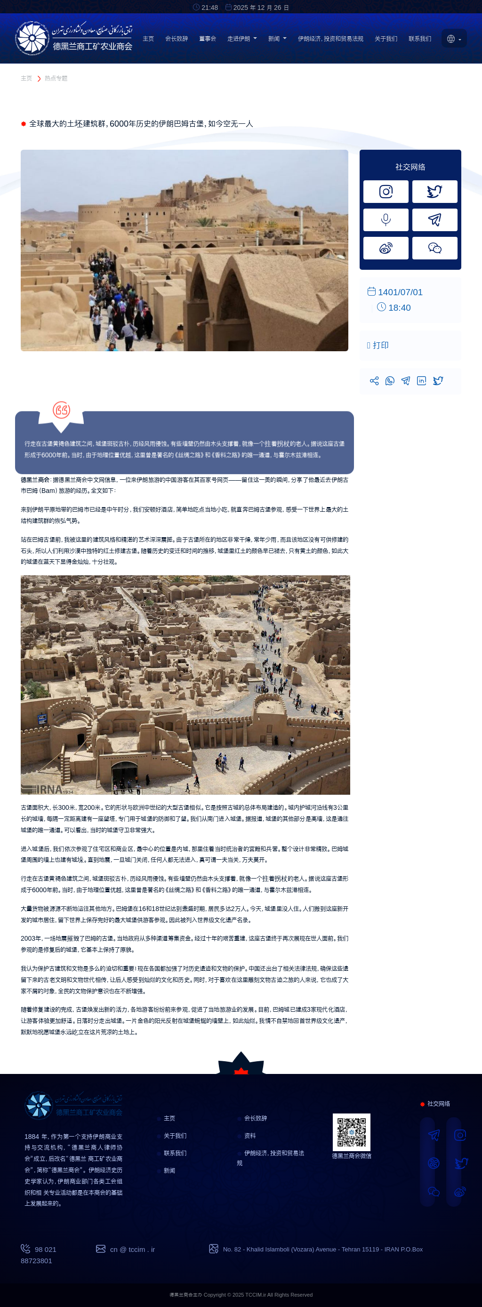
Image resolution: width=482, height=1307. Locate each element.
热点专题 (56, 78)
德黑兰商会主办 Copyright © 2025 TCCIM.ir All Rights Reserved (241, 1295)
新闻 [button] (277, 41)
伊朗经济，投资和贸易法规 (330, 41)
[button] (454, 40)
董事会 (207, 41)
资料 (246, 1135)
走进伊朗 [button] (242, 41)
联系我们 (420, 41)
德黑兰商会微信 (351, 1156)
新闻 (165, 1170)
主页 (148, 41)
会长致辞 (176, 41)
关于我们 (386, 41)
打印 (378, 345)
